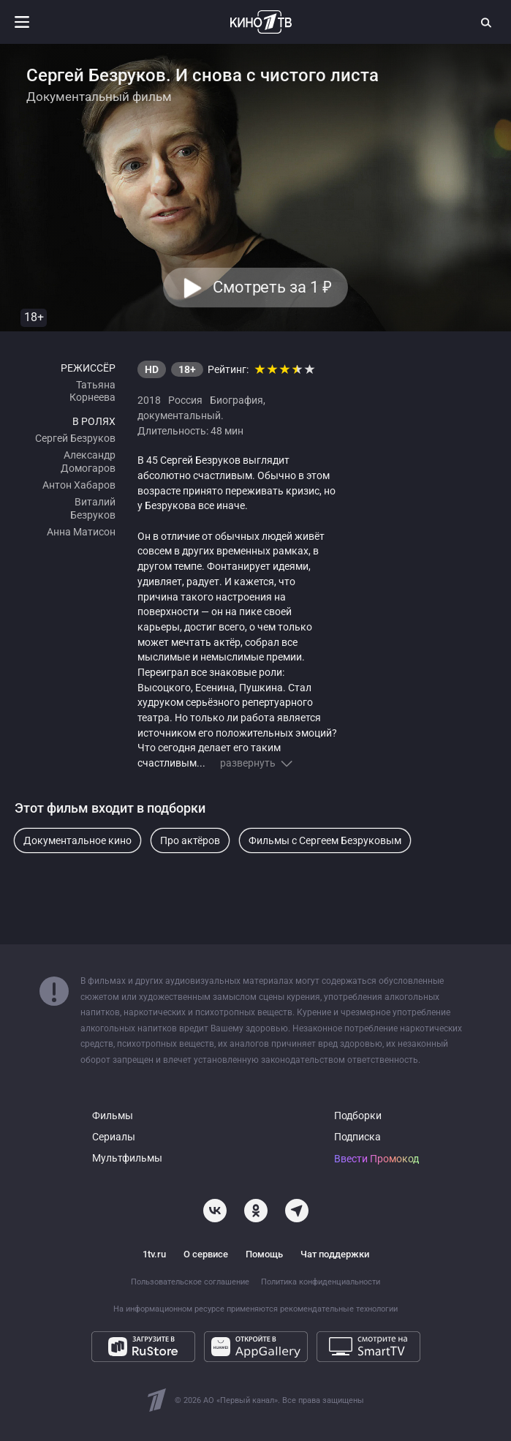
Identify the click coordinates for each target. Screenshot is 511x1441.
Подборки (358, 1116)
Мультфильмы (127, 1158)
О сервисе (205, 1254)
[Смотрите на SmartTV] (368, 1346)
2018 (149, 400)
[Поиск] (487, 22)
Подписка (357, 1137)
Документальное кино (77, 840)
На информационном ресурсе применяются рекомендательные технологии (255, 1309)
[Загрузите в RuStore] (143, 1346)
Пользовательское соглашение (190, 1282)
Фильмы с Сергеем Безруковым (325, 840)
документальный (179, 415)
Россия (185, 400)
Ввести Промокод (376, 1159)
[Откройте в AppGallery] (256, 1346)
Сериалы (113, 1137)
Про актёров (190, 840)
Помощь (264, 1254)
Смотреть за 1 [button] (272, 288)
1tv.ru (154, 1254)
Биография (236, 400)
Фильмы (112, 1116)
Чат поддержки (334, 1254)
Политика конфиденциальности (320, 1282)
